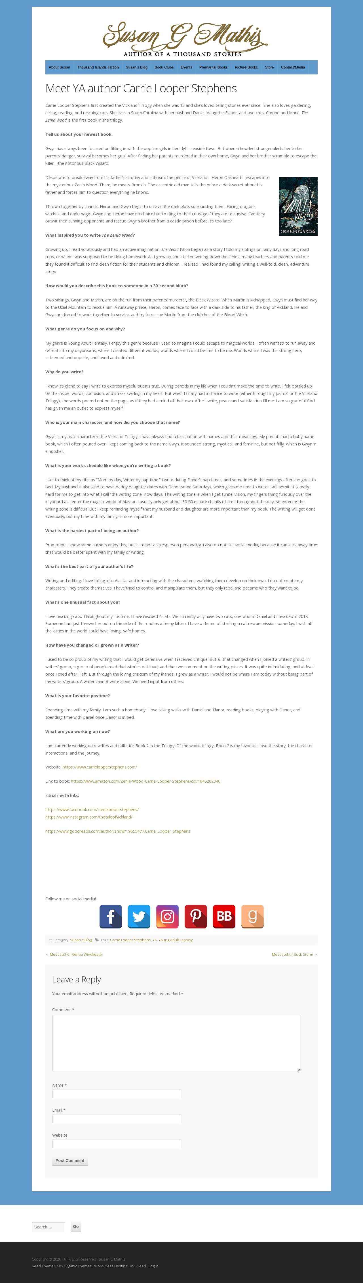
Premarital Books (213, 67)
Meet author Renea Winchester (76, 954)
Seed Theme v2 (45, 1266)
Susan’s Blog (137, 67)
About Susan (59, 67)
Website (59, 1135)
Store (269, 67)
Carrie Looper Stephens (130, 939)
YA (155, 939)
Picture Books (246, 67)
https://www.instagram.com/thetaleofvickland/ (88, 817)
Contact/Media (293, 67)
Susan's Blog (81, 939)
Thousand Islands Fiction (98, 67)
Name (59, 1085)
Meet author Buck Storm (292, 954)
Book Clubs (164, 67)
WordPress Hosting (110, 1266)
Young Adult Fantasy (176, 939)
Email (59, 1110)
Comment (63, 1009)
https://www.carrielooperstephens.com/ (100, 767)
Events (186, 67)
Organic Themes (78, 1266)
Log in (154, 1266)
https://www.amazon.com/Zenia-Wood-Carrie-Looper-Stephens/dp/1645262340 (145, 781)
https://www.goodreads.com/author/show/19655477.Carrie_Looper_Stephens (117, 831)
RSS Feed (138, 1266)
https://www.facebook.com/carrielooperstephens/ (92, 809)
